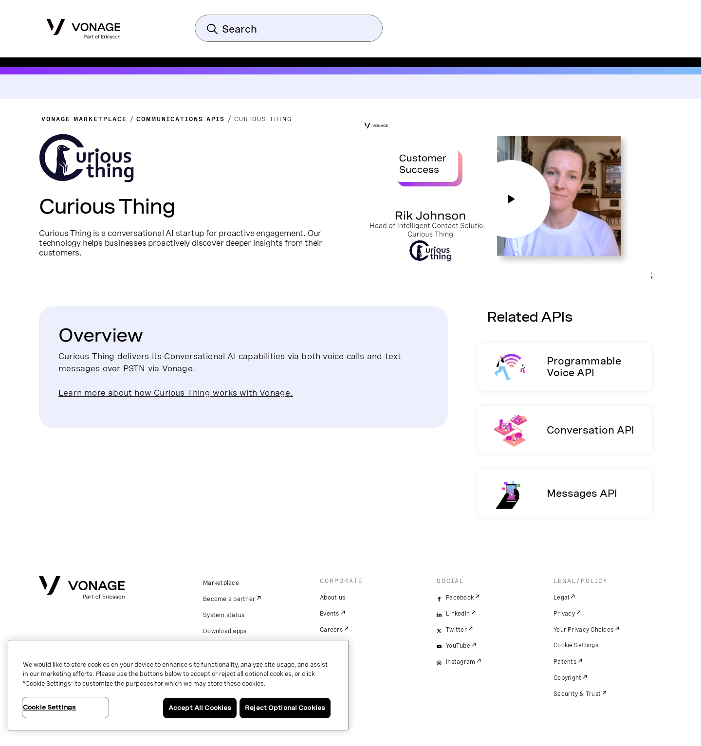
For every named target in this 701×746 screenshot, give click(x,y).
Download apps (224, 631)
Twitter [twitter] (456, 629)
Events (329, 613)
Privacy (564, 613)
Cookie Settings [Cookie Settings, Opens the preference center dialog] (49, 707)
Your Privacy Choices (583, 629)
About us (332, 597)
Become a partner (229, 599)
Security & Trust (577, 694)
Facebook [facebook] (460, 597)
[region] (178, 685)
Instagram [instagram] (460, 661)
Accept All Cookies (199, 707)
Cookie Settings (576, 645)
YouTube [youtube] (458, 645)
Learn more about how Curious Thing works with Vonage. (175, 392)
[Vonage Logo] (83, 26)
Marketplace (221, 583)
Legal (561, 597)
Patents (564, 661)
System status (223, 615)
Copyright (567, 677)
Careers (331, 629)
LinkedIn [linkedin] (458, 613)
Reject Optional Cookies (285, 707)
